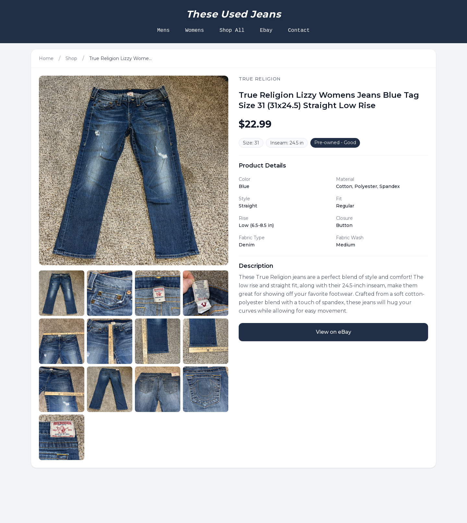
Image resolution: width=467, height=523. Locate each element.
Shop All (232, 30)
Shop (71, 58)
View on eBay (333, 332)
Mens (163, 30)
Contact (299, 30)
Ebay (266, 30)
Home (46, 58)
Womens (194, 30)
